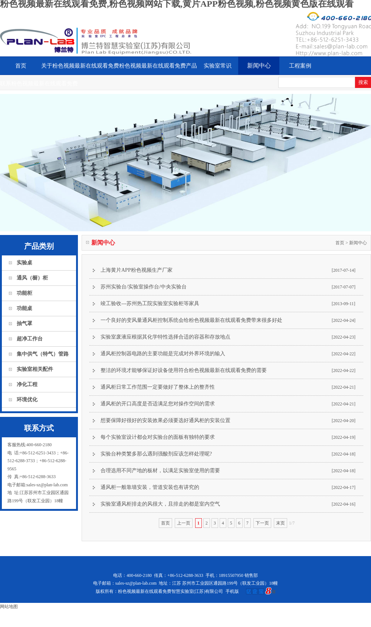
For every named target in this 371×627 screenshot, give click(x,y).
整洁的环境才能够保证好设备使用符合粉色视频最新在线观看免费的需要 (184, 370)
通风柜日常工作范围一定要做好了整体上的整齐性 (158, 387)
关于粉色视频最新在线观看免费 (80, 66)
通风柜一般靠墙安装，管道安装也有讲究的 (150, 487)
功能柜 (24, 293)
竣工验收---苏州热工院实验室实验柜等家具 (150, 303)
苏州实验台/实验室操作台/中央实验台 (144, 287)
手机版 (232, 591)
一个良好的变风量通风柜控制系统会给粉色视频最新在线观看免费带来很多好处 (191, 320)
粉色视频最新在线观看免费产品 (158, 66)
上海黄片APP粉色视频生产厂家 (137, 270)
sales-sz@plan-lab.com (136, 583)
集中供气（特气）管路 (43, 354)
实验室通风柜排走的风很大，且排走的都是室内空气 (160, 504)
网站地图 (9, 606)
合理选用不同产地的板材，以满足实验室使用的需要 (160, 470)
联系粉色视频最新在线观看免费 (39, 83)
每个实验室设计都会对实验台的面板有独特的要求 (158, 437)
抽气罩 (24, 323)
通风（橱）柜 (32, 278)
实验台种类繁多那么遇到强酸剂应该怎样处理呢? (156, 454)
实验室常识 (218, 66)
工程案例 (300, 66)
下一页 (262, 523)
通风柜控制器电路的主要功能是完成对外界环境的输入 (163, 353)
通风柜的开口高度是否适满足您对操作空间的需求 (158, 403)
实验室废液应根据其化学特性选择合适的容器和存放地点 (165, 337)
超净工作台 (30, 339)
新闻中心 (259, 65)
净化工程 (27, 384)
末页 (280, 523)
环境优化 (27, 399)
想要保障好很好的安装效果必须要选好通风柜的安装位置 (165, 420)
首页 (20, 66)
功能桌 (24, 308)
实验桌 (24, 262)
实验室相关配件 (35, 369)
